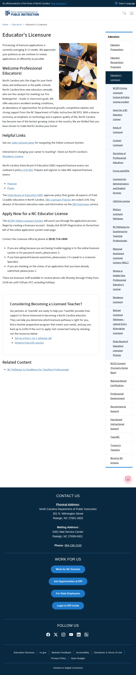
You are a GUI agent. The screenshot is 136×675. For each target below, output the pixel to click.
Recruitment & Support (118, 409)
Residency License (12, 156)
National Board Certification (118, 383)
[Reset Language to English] (116, 3)
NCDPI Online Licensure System (25, 221)
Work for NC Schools (116, 461)
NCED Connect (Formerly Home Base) (119, 368)
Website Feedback (61, 652)
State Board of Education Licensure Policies (120, 348)
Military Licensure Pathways (118, 214)
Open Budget (78, 658)
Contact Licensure (118, 143)
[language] (127, 3)
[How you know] (59, 3)
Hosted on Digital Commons (68, 668)
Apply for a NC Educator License (120, 115)
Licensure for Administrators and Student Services (121, 186)
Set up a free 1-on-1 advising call (33, 338)
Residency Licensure (118, 300)
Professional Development (117, 396)
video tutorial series (23, 143)
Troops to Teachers (115, 448)
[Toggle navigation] (131, 13)
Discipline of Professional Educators (119, 158)
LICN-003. (27, 170)
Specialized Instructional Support (117, 424)
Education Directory (24, 652)
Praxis (10, 188)
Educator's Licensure (116, 78)
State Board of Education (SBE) (25, 195)
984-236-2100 (73, 545)
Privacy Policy (58, 658)
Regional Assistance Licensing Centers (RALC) (121, 255)
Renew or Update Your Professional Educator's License (119, 280)
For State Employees (68, 593)
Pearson (12, 184)
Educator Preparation (116, 47)
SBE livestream (81, 204)
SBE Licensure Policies (58, 200)
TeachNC (115, 437)
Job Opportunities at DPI (68, 581)
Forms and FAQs (121, 171)
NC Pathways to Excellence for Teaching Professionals (38, 370)
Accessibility (82, 652)
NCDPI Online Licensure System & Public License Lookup (121, 95)
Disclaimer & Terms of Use (108, 652)
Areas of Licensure (118, 130)
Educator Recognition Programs (116, 62)
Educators (17, 24)
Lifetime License (121, 201)
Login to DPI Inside (68, 605)
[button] (122, 13)
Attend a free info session (29, 343)
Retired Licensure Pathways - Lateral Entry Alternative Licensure (120, 322)
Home (5, 24)
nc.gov (43, 652)
